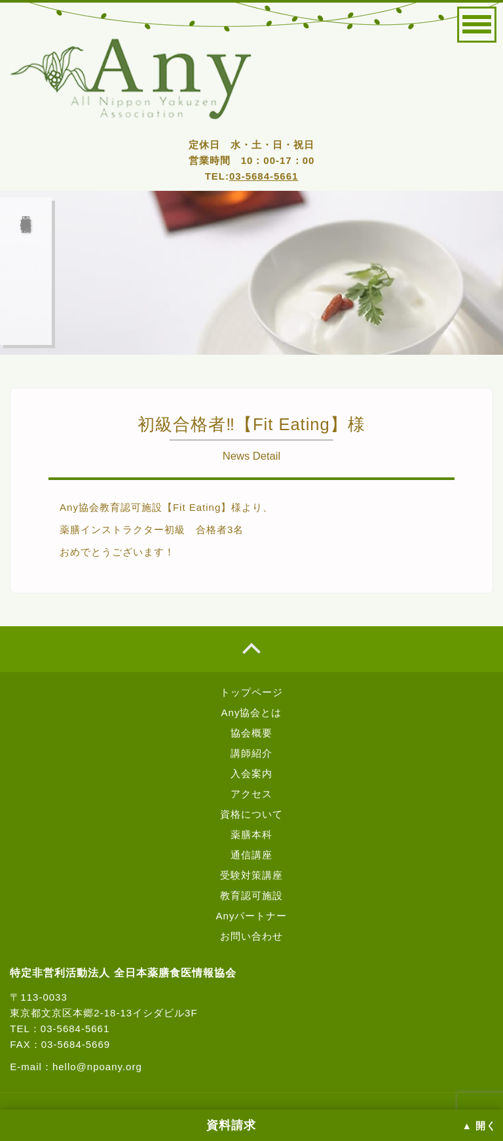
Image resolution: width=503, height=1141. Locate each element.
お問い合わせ (251, 936)
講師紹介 (251, 753)
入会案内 (251, 773)
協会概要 (251, 732)
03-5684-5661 (263, 176)
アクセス (251, 793)
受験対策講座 (251, 875)
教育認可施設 (251, 895)
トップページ (251, 692)
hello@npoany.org (97, 1066)
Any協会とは (251, 712)
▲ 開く (479, 1126)
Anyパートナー (252, 915)
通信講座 (251, 854)
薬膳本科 (251, 834)
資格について (251, 814)
